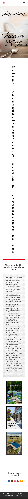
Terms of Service (9, 495)
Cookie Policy (6, 493)
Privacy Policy (18, 495)
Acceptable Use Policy (17, 493)
